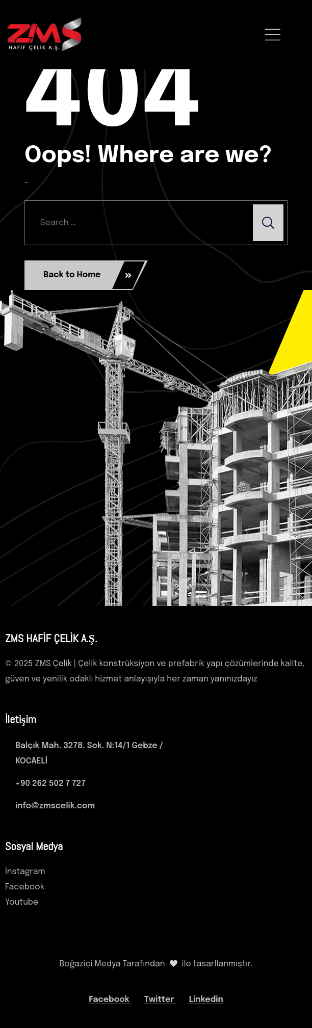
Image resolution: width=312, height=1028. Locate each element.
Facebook (110, 999)
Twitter (160, 999)
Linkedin (206, 999)
